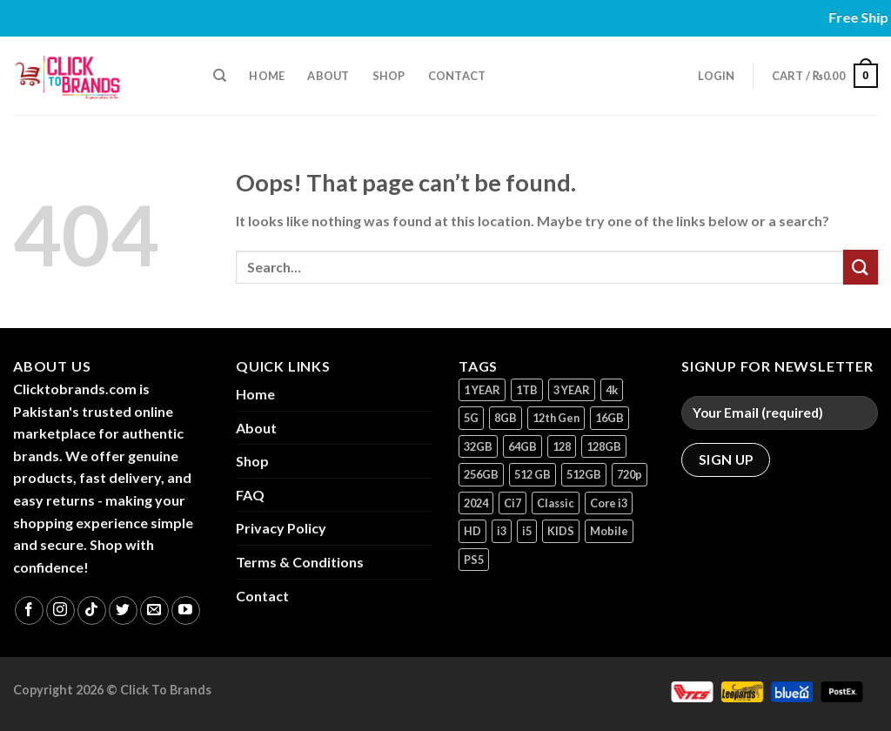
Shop (388, 76)
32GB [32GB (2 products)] (478, 446)
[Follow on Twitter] (123, 610)
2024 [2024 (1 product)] (476, 503)
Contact (457, 76)
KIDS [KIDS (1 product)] (560, 531)
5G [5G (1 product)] (471, 418)
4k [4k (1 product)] (612, 390)
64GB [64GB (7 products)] (522, 446)
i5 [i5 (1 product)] (527, 531)
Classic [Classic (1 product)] (555, 503)
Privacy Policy (281, 528)
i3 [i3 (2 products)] (501, 531)
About (328, 76)
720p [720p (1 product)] (629, 474)
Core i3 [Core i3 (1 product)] (608, 503)
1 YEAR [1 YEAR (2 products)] (482, 390)
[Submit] (860, 267)
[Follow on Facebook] (29, 610)
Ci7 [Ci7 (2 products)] (512, 503)
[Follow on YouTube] (185, 610)
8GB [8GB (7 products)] (505, 418)
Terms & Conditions (300, 561)
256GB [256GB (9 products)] (481, 474)
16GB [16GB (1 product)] (609, 418)
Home (267, 76)
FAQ (250, 494)
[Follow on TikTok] (91, 610)
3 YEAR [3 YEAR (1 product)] (571, 390)
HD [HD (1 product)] (472, 531)
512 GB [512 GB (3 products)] (532, 474)
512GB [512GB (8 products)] (583, 474)
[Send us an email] (154, 610)
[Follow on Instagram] (60, 610)
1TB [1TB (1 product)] (527, 390)
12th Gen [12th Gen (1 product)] (556, 418)
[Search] (219, 75)
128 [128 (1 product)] (562, 446)
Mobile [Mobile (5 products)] (609, 531)
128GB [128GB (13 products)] (603, 446)
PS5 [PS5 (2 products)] (474, 560)
